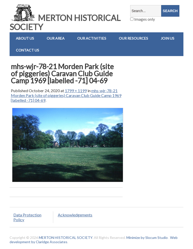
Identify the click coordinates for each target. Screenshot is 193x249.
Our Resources (133, 38)
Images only (142, 19)
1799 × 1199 (76, 90)
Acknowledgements (75, 214)
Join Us (167, 38)
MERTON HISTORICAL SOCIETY (65, 22)
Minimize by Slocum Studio (147, 237)
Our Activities (91, 38)
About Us (25, 38)
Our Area (56, 38)
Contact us (27, 50)
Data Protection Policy (27, 217)
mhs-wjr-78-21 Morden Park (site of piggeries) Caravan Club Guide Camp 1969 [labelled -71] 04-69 (66, 95)
